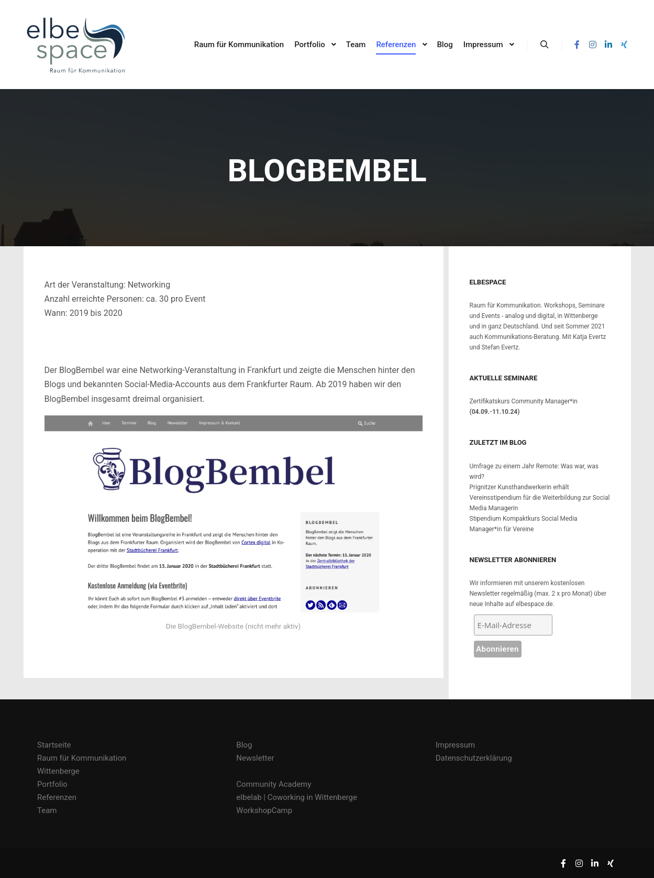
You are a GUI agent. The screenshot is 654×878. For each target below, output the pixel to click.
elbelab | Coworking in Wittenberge (296, 797)
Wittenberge (58, 771)
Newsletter (255, 758)
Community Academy (273, 784)
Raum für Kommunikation (81, 758)
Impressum (455, 745)
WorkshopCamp (264, 810)
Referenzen (56, 797)
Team (47, 810)
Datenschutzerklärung (474, 758)
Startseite (54, 745)
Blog (244, 745)
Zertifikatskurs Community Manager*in (524, 401)
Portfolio (52, 784)
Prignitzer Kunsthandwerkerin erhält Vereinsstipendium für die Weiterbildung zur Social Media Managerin (540, 498)
